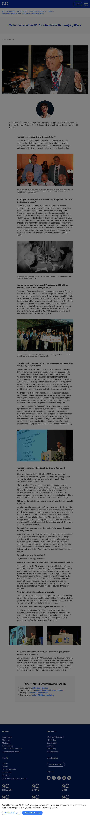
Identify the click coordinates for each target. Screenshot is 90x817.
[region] (45, 808)
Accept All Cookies (32, 813)
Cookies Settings (11, 813)
